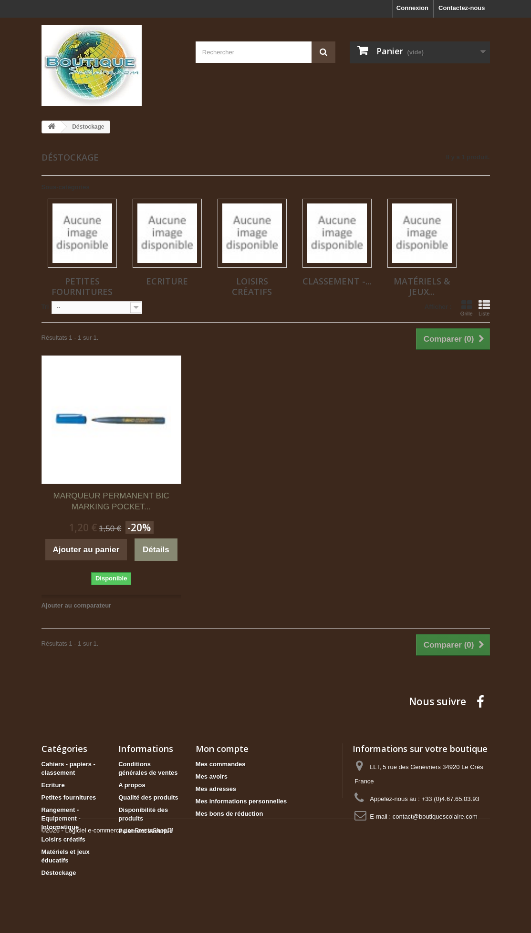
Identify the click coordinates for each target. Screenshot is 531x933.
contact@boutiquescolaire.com (435, 816)
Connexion (412, 7)
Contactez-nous (461, 7)
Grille (466, 307)
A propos (132, 785)
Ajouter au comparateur (77, 605)
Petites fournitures (82, 286)
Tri (45, 306)
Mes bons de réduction (229, 813)
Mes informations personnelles (241, 801)
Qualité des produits (148, 797)
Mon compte (222, 748)
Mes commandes (221, 764)
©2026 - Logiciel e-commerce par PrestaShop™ (108, 907)
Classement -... (336, 281)
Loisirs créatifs (252, 286)
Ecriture (167, 281)
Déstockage (59, 872)
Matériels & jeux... (422, 286)
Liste (484, 307)
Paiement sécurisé (145, 830)
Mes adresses (216, 788)
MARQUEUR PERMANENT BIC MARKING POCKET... (111, 501)
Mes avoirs (212, 776)
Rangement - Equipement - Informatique (61, 818)
